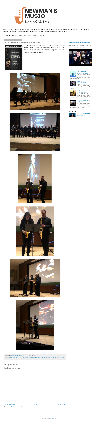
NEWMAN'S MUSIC (50, 357)
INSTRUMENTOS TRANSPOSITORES (80, 43)
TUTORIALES (22, 35)
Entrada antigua (61, 404)
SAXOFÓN (62, 357)
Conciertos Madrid (41, 357)
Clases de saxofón (13, 357)
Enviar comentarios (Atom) (17, 406)
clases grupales (33, 357)
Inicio (36, 404)
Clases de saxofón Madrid (23, 357)
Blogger (53, 418)
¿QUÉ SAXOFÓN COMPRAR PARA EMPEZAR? (84, 91)
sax (55, 357)
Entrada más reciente (10, 404)
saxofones (7, 359)
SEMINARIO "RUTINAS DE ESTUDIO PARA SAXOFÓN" (84, 72)
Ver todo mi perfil (81, 115)
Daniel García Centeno (84, 113)
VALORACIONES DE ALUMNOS (36, 35)
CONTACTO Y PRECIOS (10, 35)
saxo (58, 357)
